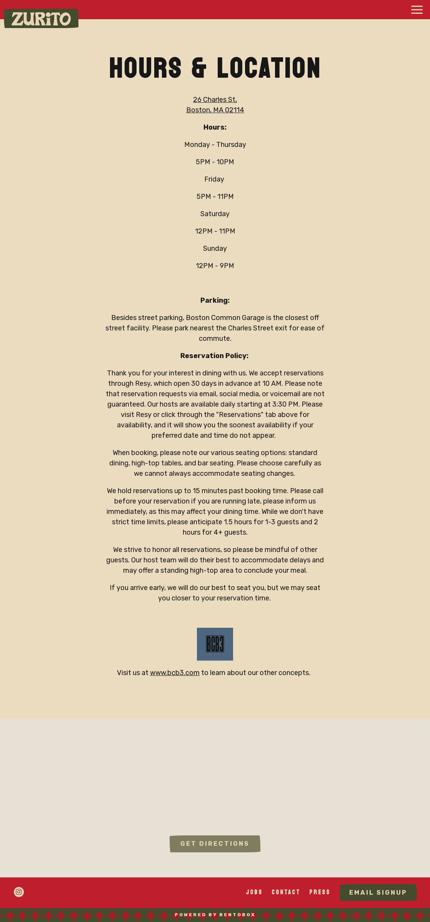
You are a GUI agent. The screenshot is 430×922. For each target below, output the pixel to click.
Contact (286, 892)
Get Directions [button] (215, 847)
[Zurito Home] (41, 18)
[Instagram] (19, 892)
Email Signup (378, 892)
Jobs (254, 892)
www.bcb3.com (175, 673)
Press (319, 892)
